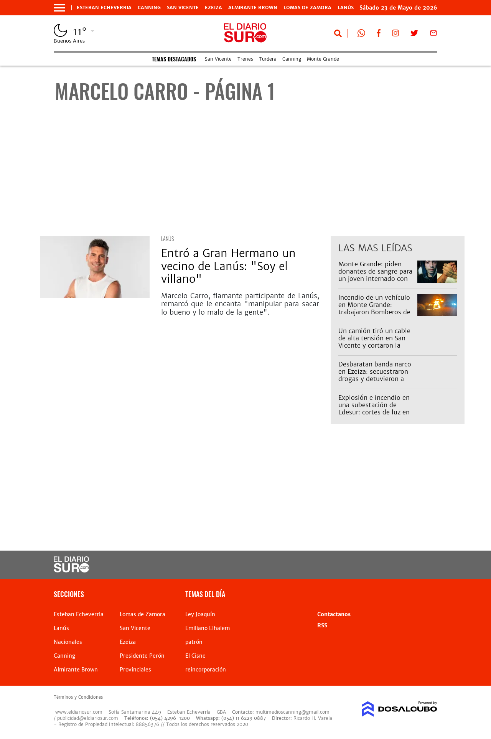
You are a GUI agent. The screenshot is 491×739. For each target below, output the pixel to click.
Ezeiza (213, 7)
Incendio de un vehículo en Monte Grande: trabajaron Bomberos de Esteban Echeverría (374, 308)
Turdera (268, 59)
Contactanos (334, 614)
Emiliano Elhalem (207, 628)
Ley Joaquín (200, 614)
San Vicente (183, 7)
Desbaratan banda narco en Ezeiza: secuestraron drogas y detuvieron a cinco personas (374, 375)
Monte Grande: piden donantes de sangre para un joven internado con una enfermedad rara (375, 275)
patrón (194, 641)
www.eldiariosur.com (78, 712)
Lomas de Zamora (307, 7)
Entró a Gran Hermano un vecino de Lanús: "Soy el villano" (228, 266)
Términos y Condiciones (78, 697)
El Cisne (195, 655)
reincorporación (205, 669)
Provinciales (135, 669)
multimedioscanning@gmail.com (292, 712)
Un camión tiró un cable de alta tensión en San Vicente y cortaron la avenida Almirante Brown (376, 342)
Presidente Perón (142, 655)
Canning (149, 7)
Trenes (245, 59)
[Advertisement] (252, 174)
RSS (322, 625)
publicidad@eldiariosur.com (87, 718)
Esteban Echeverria (104, 7)
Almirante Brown (252, 7)
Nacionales (68, 641)
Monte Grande (323, 59)
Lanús (167, 238)
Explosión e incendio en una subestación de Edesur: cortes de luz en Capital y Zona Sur (374, 409)
